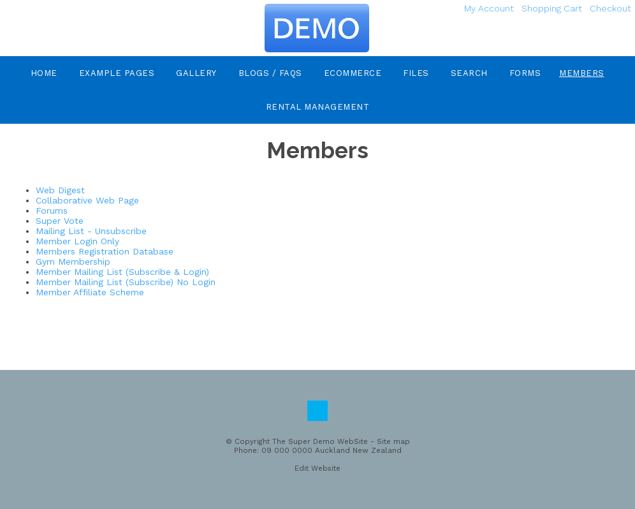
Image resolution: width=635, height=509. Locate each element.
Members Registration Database (104, 251)
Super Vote (60, 221)
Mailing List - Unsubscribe (91, 231)
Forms (525, 73)
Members (581, 73)
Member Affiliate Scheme (90, 292)
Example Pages (117, 73)
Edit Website (317, 468)
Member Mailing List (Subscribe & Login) (122, 272)
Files (416, 73)
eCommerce (353, 73)
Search (469, 73)
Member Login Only (77, 241)
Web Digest (60, 190)
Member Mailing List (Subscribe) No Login (125, 282)
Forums (52, 210)
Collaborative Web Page (87, 200)
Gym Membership (73, 261)
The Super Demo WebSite (320, 441)
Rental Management (318, 107)
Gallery (196, 73)
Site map (393, 441)
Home (44, 73)
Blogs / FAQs (270, 73)
